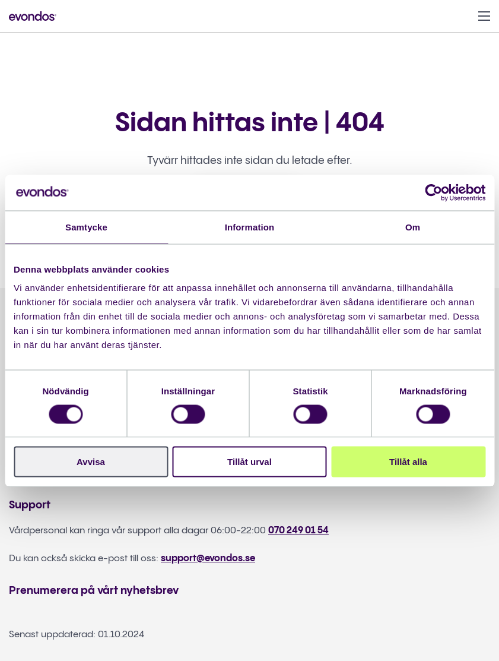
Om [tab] (412, 227)
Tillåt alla (408, 462)
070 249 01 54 (298, 531)
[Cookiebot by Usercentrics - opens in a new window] (433, 192)
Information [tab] (250, 227)
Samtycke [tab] (86, 227)
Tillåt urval (249, 462)
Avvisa (91, 462)
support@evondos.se (208, 559)
